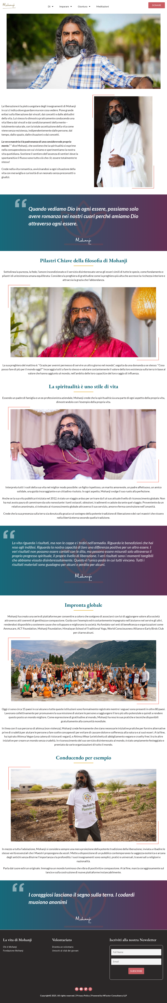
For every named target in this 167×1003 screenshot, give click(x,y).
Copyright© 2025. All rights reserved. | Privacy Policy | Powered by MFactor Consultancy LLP (83, 995)
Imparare (65, 6)
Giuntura (84, 6)
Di (50, 6)
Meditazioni (102, 6)
